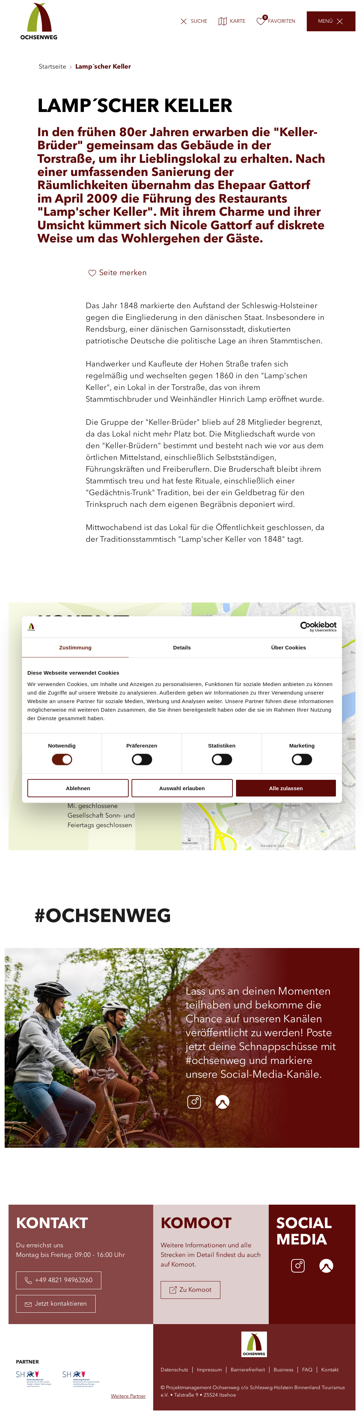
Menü (325, 21)
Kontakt (329, 1369)
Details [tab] (182, 647)
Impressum (209, 1369)
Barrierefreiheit (248, 1369)
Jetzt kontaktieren (56, 1303)
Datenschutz (174, 1369)
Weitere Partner (128, 1396)
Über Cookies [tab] (288, 647)
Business (283, 1369)
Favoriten (276, 21)
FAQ (307, 1369)
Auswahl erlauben (182, 788)
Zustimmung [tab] (75, 647)
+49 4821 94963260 (58, 1280)
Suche (199, 21)
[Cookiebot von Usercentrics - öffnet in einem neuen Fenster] (305, 627)
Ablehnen (78, 788)
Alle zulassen (286, 788)
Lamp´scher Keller (103, 67)
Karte (232, 21)
